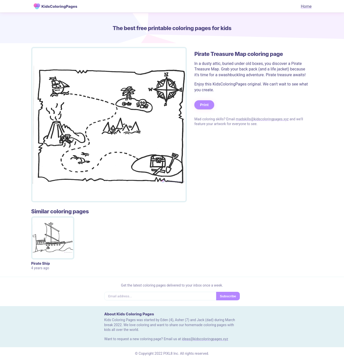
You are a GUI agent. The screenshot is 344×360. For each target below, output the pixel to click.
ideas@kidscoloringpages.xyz (205, 339)
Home (306, 6)
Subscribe (228, 296)
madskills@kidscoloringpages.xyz (262, 119)
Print (204, 105)
